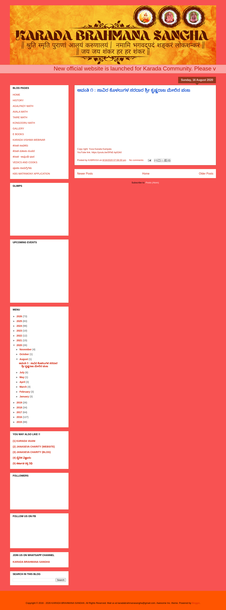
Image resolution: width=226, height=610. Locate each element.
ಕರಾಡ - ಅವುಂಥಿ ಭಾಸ (23, 156)
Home (146, 173)
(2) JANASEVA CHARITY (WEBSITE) (34, 446)
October (24, 354)
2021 (20, 340)
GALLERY (18, 128)
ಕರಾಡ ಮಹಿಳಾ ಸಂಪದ (24, 151)
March (23, 386)
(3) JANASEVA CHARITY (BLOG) (32, 452)
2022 (20, 335)
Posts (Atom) (152, 182)
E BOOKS (18, 134)
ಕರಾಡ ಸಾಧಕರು (20, 145)
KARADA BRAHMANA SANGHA (31, 561)
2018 (20, 407)
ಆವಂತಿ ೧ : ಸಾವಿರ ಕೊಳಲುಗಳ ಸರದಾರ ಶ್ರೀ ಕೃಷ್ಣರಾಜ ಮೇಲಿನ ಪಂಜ (133, 90)
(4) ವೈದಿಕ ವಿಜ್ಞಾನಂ (22, 457)
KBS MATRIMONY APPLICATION (31, 173)
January (24, 396)
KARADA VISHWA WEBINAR (29, 139)
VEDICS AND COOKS (25, 162)
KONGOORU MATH (24, 122)
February (25, 391)
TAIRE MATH (20, 117)
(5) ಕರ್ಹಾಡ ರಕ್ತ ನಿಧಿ (22, 463)
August (24, 359)
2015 (20, 422)
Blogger (196, 603)
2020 (20, 345)
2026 (20, 316)
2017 (20, 412)
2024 (20, 325)
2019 (20, 402)
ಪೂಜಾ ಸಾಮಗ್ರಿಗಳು (22, 168)
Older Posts (206, 173)
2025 (20, 321)
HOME (16, 94)
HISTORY (18, 100)
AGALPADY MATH (23, 106)
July (22, 372)
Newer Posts (85, 173)
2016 (20, 417)
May (22, 377)
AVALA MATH (20, 111)
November (25, 349)
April (22, 382)
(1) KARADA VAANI (24, 441)
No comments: (136, 160)
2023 (20, 330)
